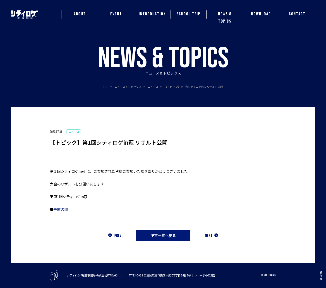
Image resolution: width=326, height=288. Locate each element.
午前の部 (60, 209)
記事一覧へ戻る (163, 235)
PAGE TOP (320, 267)
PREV (115, 235)
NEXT (211, 235)
